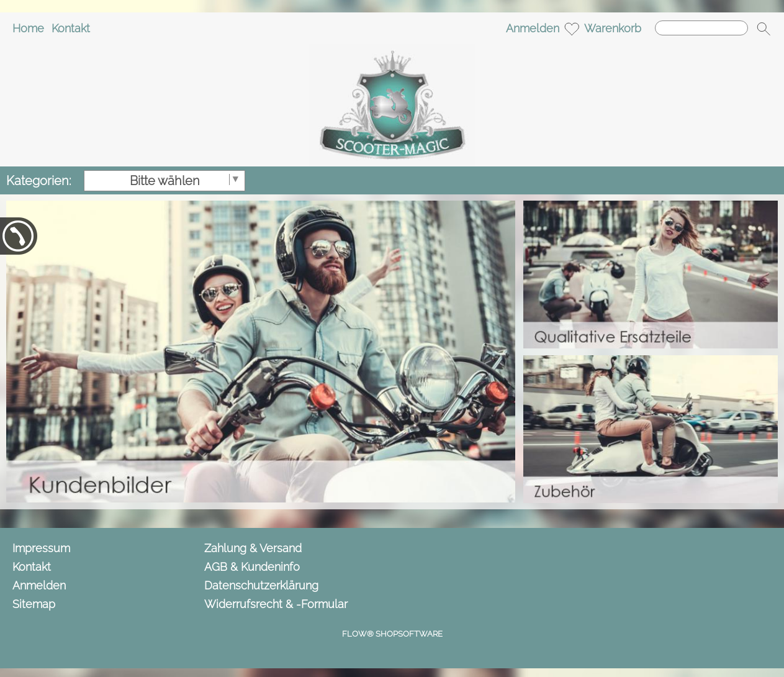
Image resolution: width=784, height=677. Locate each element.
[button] (763, 28)
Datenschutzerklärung (261, 585)
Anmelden (532, 28)
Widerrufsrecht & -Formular (276, 604)
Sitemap (33, 604)
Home (28, 28)
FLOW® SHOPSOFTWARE (392, 633)
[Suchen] (701, 27)
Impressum (41, 548)
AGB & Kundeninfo (252, 566)
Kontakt (71, 28)
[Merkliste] (572, 28)
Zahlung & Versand (253, 548)
